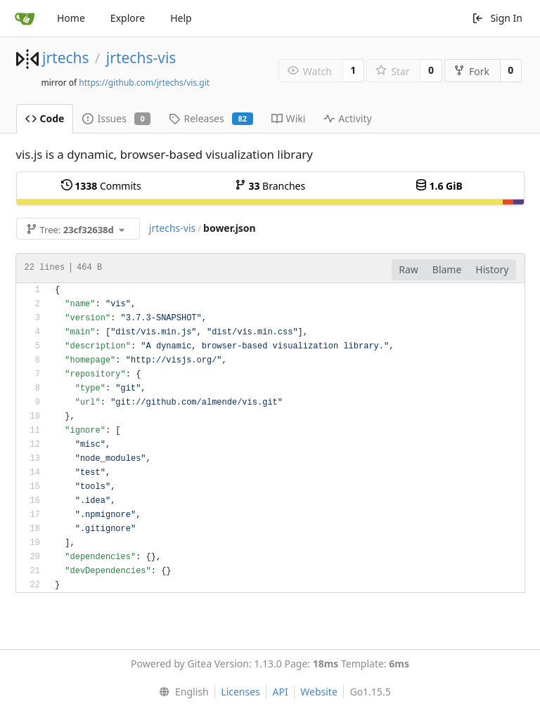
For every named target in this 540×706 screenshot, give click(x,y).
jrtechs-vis (141, 57)
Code (45, 118)
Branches (270, 185)
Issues (116, 118)
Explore (127, 18)
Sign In (497, 18)
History (491, 269)
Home (71, 18)
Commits (101, 185)
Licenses (240, 691)
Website (319, 691)
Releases (210, 118)
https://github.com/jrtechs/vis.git (144, 83)
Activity (347, 118)
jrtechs (65, 57)
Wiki (288, 118)
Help (181, 18)
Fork (471, 71)
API (280, 691)
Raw (408, 269)
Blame (447, 269)
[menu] (180, 692)
